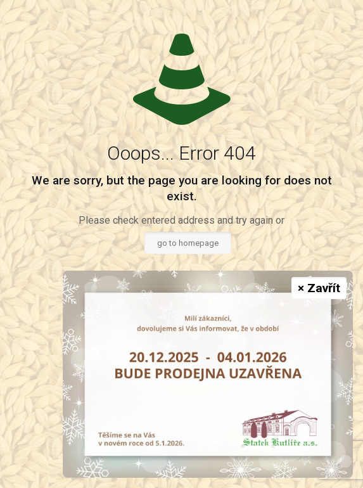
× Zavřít (319, 288)
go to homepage (188, 243)
